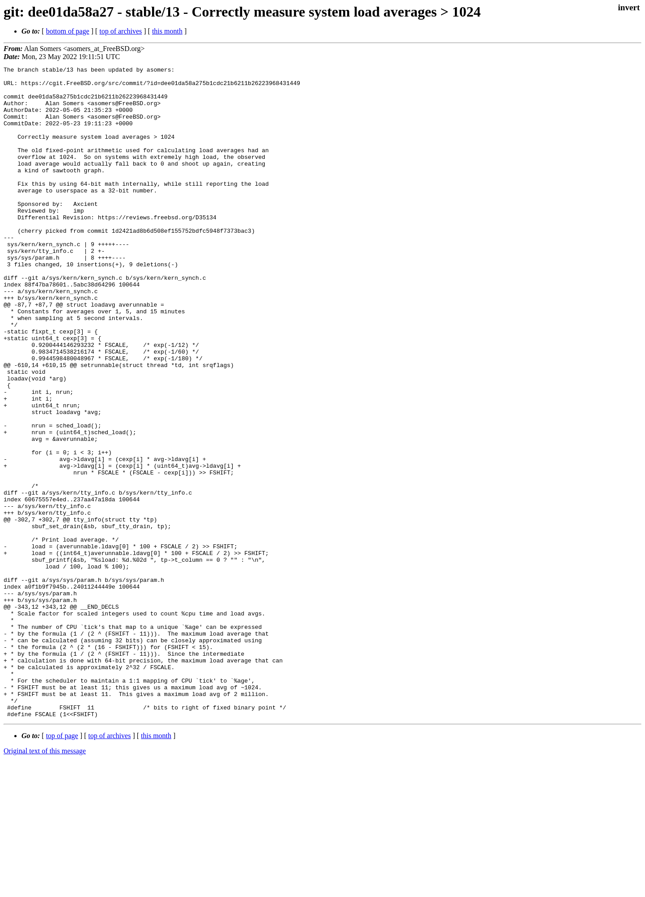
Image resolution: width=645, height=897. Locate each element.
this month (167, 31)
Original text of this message (45, 881)
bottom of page (67, 31)
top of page (62, 866)
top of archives (120, 31)
